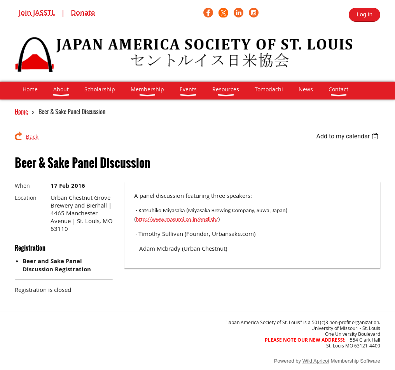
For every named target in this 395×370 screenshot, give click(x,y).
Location (26, 197)
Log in (364, 14)
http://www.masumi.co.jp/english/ (177, 219)
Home (21, 111)
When (22, 185)
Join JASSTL (37, 12)
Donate (83, 12)
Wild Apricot (315, 361)
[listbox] (348, 136)
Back (32, 136)
